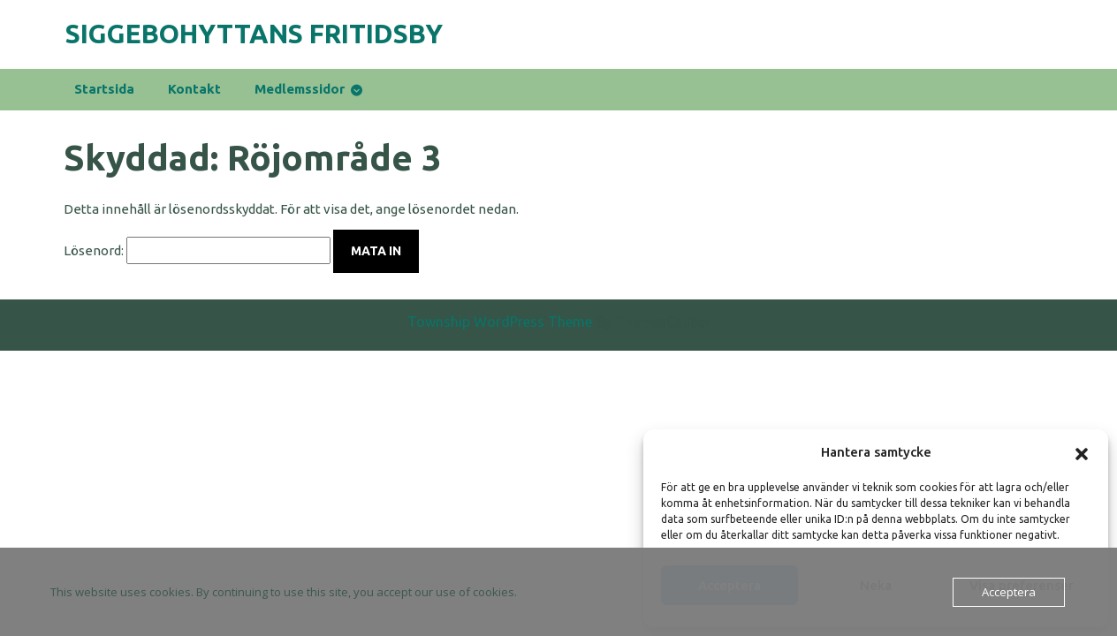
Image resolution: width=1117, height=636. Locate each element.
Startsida (104, 88)
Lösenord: (197, 250)
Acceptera (1009, 592)
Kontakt (194, 88)
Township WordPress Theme (499, 332)
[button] (1081, 452)
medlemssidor (300, 88)
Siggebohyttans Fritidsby (254, 34)
